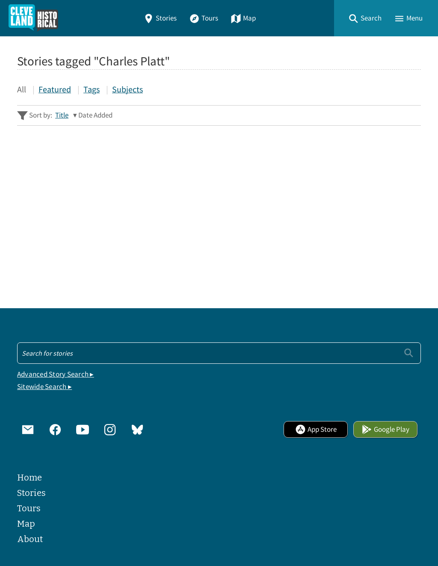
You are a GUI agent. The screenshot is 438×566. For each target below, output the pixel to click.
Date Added (95, 115)
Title (61, 115)
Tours (203, 18)
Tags (91, 89)
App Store (316, 429)
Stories (160, 18)
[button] (365, 18)
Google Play (385, 429)
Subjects (127, 89)
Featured (54, 89)
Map (243, 18)
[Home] (33, 18)
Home (29, 477)
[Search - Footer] (219, 353)
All (21, 89)
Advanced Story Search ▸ (55, 374)
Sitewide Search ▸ (44, 386)
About (30, 539)
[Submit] (409, 352)
